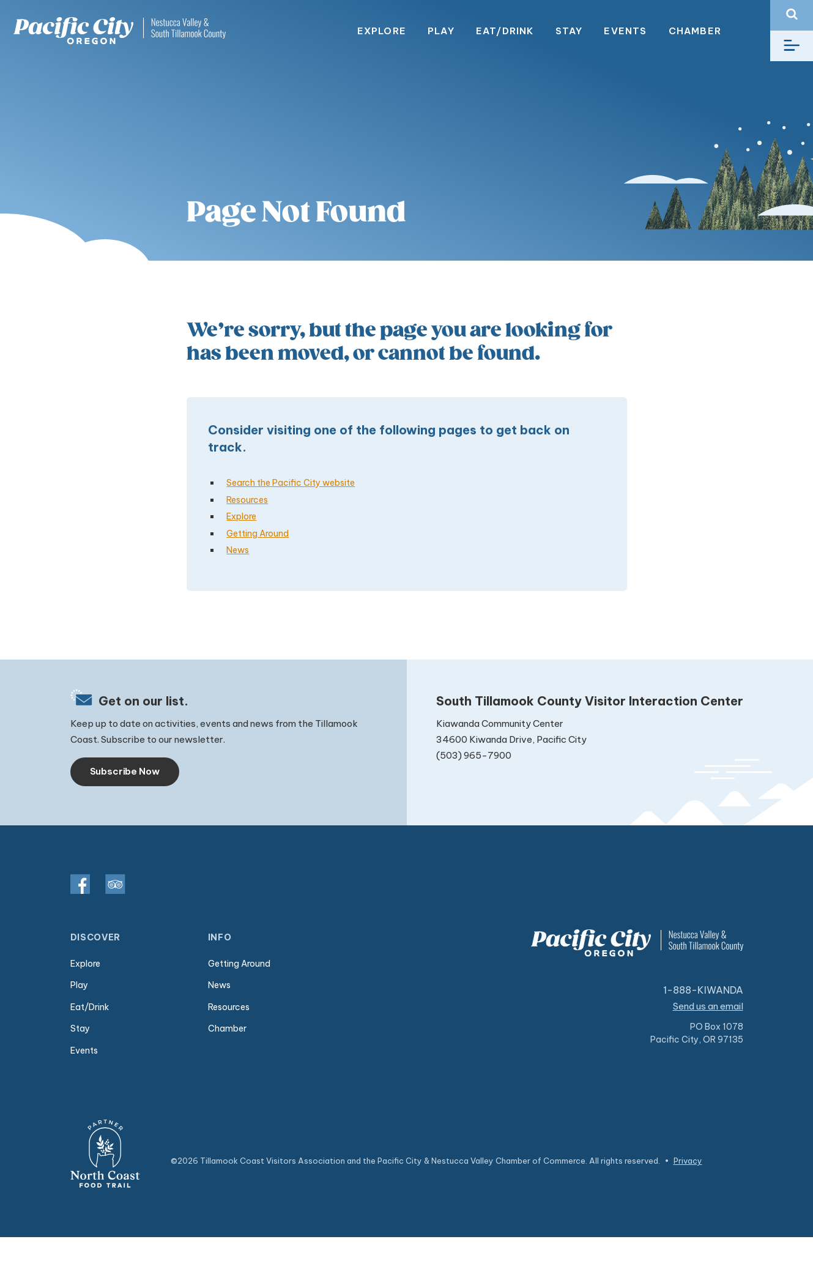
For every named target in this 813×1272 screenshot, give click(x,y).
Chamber (695, 31)
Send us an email (708, 1006)
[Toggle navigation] (791, 46)
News (237, 550)
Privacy (688, 1161)
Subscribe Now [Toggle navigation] (125, 771)
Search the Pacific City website (290, 482)
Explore (381, 31)
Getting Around (257, 533)
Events (625, 31)
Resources (247, 499)
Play (441, 31)
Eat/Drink (505, 31)
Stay (569, 31)
